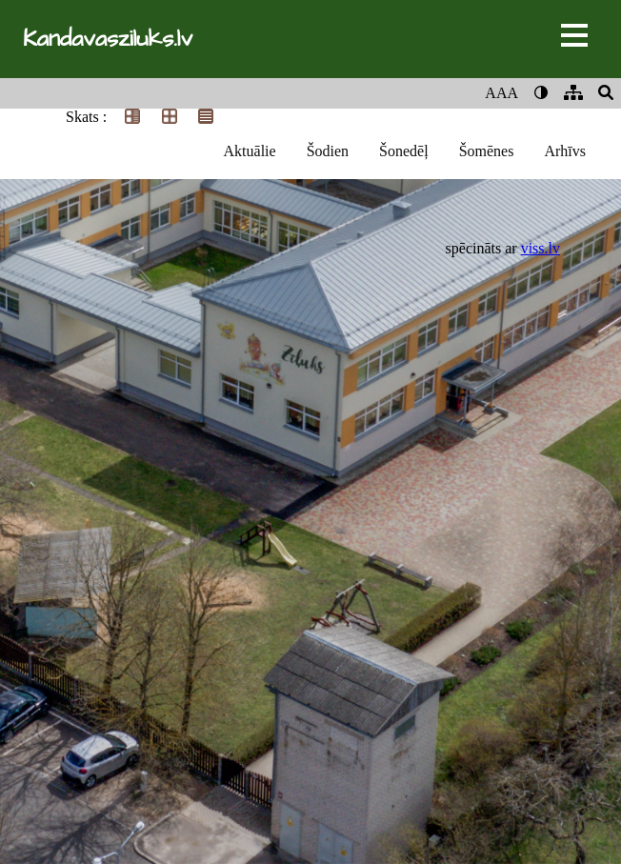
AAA (501, 93)
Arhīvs (565, 151)
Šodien (328, 151)
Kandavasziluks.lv (107, 39)
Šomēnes (486, 151)
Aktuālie (250, 151)
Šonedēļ (404, 151)
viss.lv (540, 248)
